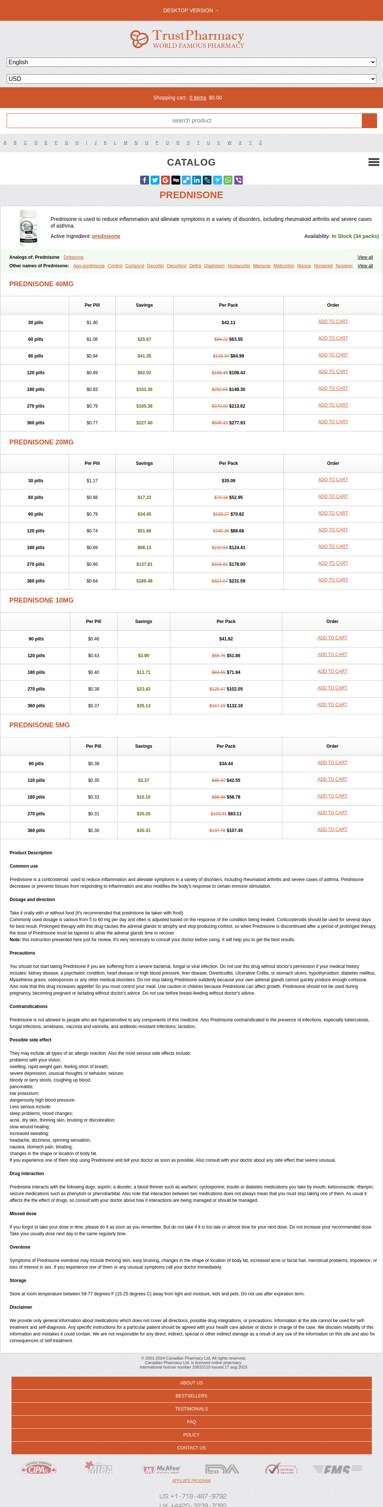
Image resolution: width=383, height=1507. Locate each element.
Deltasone (74, 257)
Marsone (262, 265)
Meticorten (283, 265)
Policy (191, 1435)
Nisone (304, 265)
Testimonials (191, 1409)
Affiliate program (191, 1481)
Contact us (191, 1448)
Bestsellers (191, 1396)
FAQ (191, 1422)
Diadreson (214, 265)
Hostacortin (239, 265)
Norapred (323, 265)
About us (191, 1383)
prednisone (106, 236)
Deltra (195, 265)
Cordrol (115, 265)
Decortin (155, 265)
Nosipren (345, 265)
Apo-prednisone (89, 265)
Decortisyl (177, 265)
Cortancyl (134, 265)
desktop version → (191, 10)
